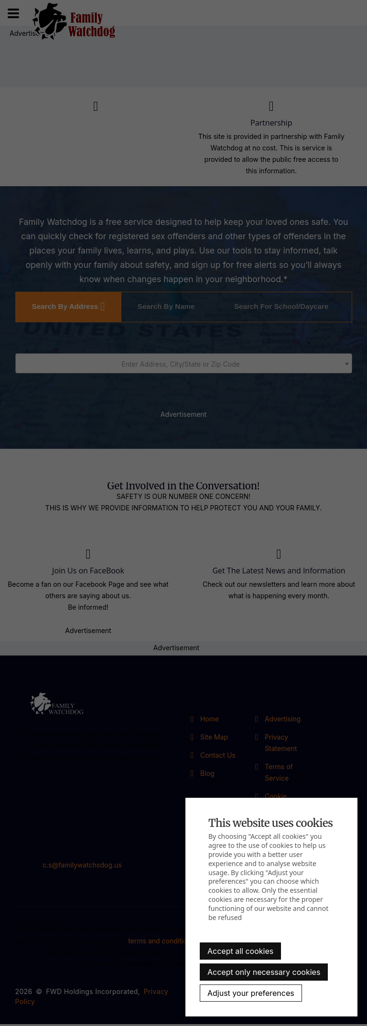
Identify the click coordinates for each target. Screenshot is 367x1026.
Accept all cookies (240, 951)
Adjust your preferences (250, 993)
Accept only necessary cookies (263, 972)
